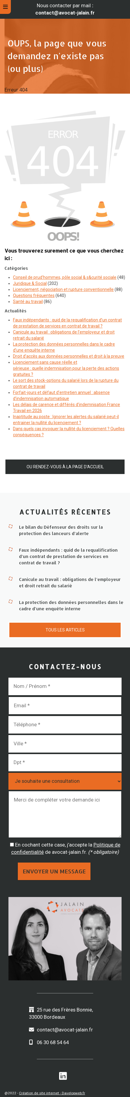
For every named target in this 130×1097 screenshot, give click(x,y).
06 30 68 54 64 (53, 1042)
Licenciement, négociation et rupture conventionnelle (63, 289)
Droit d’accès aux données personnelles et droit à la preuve (68, 356)
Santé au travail (28, 301)
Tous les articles (65, 630)
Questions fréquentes (34, 295)
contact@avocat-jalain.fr (65, 1030)
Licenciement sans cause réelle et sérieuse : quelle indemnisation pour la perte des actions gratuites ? (66, 368)
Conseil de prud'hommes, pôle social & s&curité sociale (64, 277)
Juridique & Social (30, 283)
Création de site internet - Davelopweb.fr (52, 1093)
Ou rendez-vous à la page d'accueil (65, 466)
